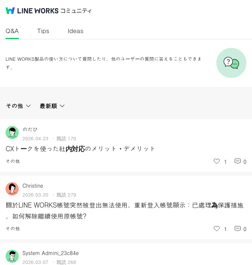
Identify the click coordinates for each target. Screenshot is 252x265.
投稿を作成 (236, 246)
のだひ (30, 129)
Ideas (76, 30)
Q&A (12, 30)
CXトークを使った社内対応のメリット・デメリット (81, 148)
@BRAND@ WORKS (32, 10)
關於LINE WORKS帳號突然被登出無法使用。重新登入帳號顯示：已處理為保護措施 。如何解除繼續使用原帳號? (125, 210)
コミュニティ (76, 11)
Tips (43, 30)
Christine (32, 185)
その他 (13, 161)
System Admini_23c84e (50, 253)
